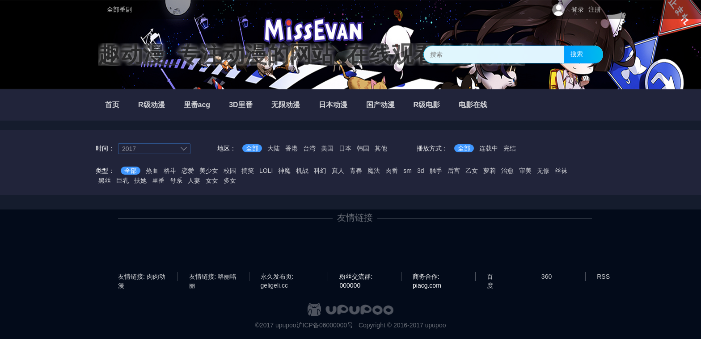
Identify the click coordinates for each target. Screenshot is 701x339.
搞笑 (247, 170)
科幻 (320, 170)
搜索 (576, 54)
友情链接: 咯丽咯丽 (212, 277)
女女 (212, 180)
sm (407, 170)
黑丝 (104, 180)
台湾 (309, 148)
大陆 (273, 148)
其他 (381, 148)
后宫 (454, 170)
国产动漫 (380, 105)
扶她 (140, 180)
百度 (490, 277)
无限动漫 (285, 105)
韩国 (363, 148)
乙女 (471, 170)
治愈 (507, 170)
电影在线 (473, 105)
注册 (594, 9)
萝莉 (489, 170)
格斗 (170, 170)
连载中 (488, 148)
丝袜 (561, 170)
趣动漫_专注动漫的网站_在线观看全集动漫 (311, 54)
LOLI (266, 170)
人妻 (194, 180)
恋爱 (188, 170)
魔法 (373, 170)
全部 (252, 148)
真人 (338, 170)
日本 (345, 148)
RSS (603, 276)
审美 (525, 170)
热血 (152, 170)
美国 (327, 148)
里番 (158, 180)
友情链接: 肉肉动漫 (141, 277)
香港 (291, 148)
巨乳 (122, 180)
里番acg (197, 105)
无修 (543, 170)
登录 (577, 9)
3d (420, 170)
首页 (112, 105)
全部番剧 (119, 9)
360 (546, 276)
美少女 (208, 170)
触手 (436, 170)
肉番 (391, 170)
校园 (230, 170)
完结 (509, 148)
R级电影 (427, 105)
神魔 (284, 170)
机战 (302, 170)
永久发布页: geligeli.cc (277, 277)
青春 (356, 170)
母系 (176, 180)
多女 (230, 180)
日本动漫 (333, 105)
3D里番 (240, 105)
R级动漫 (151, 105)
